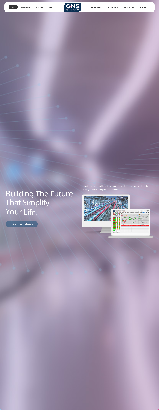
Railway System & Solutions (22, 224)
